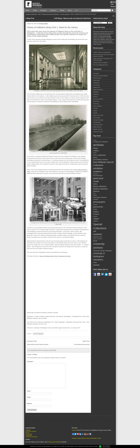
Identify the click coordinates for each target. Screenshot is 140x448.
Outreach (95, 108)
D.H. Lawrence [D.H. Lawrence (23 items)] (99, 155)
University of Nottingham (31, 14)
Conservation (96, 85)
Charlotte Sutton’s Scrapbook (100, 62)
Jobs (99, 438)
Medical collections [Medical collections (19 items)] (100, 189)
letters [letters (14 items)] (95, 184)
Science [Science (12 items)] (95, 221)
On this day (96, 103)
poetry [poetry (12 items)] (95, 209)
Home (27, 10)
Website (29, 403)
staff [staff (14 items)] (94, 231)
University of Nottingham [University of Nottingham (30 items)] (99, 255)
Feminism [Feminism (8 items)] (95, 173)
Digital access (96, 87)
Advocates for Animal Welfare (100, 75)
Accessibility (29, 435)
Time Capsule (96, 117)
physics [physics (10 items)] (95, 204)
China (112, 4)
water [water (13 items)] (95, 262)
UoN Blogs (58, 18)
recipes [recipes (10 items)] (95, 216)
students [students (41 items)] (97, 234)
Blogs (39, 14)
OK (100, 446)
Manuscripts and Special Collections (50, 14)
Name (29, 391)
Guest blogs (96, 101)
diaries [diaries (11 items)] (95, 157)
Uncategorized (96, 122)
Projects (95, 110)
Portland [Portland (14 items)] (96, 214)
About (70, 10)
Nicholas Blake (43, 23)
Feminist (95, 96)
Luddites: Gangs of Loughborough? (102, 52)
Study (35, 10)
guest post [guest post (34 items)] (98, 178)
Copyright (28, 430)
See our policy (106, 446)
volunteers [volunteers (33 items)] (98, 259)
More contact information (89, 438)
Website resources (97, 129)
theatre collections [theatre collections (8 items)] (97, 238)
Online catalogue (97, 106)
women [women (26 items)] (96, 265)
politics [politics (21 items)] (96, 212)
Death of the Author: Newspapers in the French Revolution (103, 59)
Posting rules (29, 434)
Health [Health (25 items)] (96, 181)
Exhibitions (96, 94)
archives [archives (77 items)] (98, 144)
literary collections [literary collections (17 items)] (100, 186)
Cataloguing (96, 82)
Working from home (98, 131)
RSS (113, 15)
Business (53, 10)
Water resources (97, 127)
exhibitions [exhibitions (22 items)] (97, 171)
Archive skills (96, 80)
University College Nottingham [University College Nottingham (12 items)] (102, 250)
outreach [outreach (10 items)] (95, 199)
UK (111, 2)
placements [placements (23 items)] (98, 207)
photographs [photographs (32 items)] (99, 202)
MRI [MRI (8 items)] (94, 193)
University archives (98, 124)
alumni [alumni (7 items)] (94, 140)
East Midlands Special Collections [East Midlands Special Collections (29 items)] (103, 163)
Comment (30, 361)
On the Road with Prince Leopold (82, 344)
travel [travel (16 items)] (95, 241)
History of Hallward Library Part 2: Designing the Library (54, 256)
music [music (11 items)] (95, 195)
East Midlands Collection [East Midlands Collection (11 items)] (100, 159)
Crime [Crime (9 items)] (94, 152)
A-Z (76, 10)
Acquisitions (96, 73)
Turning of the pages (98, 120)
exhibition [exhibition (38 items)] (98, 168)
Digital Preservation (98, 89)
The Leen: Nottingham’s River (100, 64)
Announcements (97, 78)
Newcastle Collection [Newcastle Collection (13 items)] (100, 197)
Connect (74, 430)
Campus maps (76, 438)
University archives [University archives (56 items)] (99, 245)
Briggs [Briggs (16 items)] (95, 148)
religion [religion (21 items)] (96, 219)
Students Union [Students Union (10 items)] (97, 237)
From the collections (65, 14)
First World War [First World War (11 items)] (98, 175)
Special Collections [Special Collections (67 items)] (99, 226)
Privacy (27, 432)
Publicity (95, 113)
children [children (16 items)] (96, 151)
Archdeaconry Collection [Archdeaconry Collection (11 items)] (100, 142)
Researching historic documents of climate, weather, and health (103, 55)
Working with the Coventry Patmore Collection (37, 344)
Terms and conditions (31, 431)
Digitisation (96, 92)
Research (44, 10)
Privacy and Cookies (54, 442)
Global (62, 10)
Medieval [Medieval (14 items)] (96, 191)
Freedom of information (31, 436)
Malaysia (113, 6)
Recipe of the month (98, 115)
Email (29, 397)
